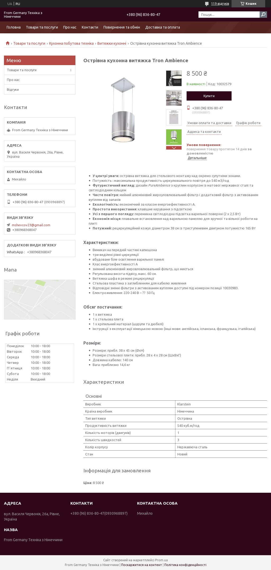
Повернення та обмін (121, 27)
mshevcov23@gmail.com (31, 225)
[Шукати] (263, 14)
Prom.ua (161, 560)
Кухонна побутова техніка (71, 43)
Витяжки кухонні (111, 43)
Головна (14, 27)
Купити (209, 96)
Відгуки (13, 89)
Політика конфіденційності (185, 565)
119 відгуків (220, 3)
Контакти (90, 27)
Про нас (69, 27)
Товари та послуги (42, 27)
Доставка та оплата (162, 27)
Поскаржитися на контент (141, 565)
